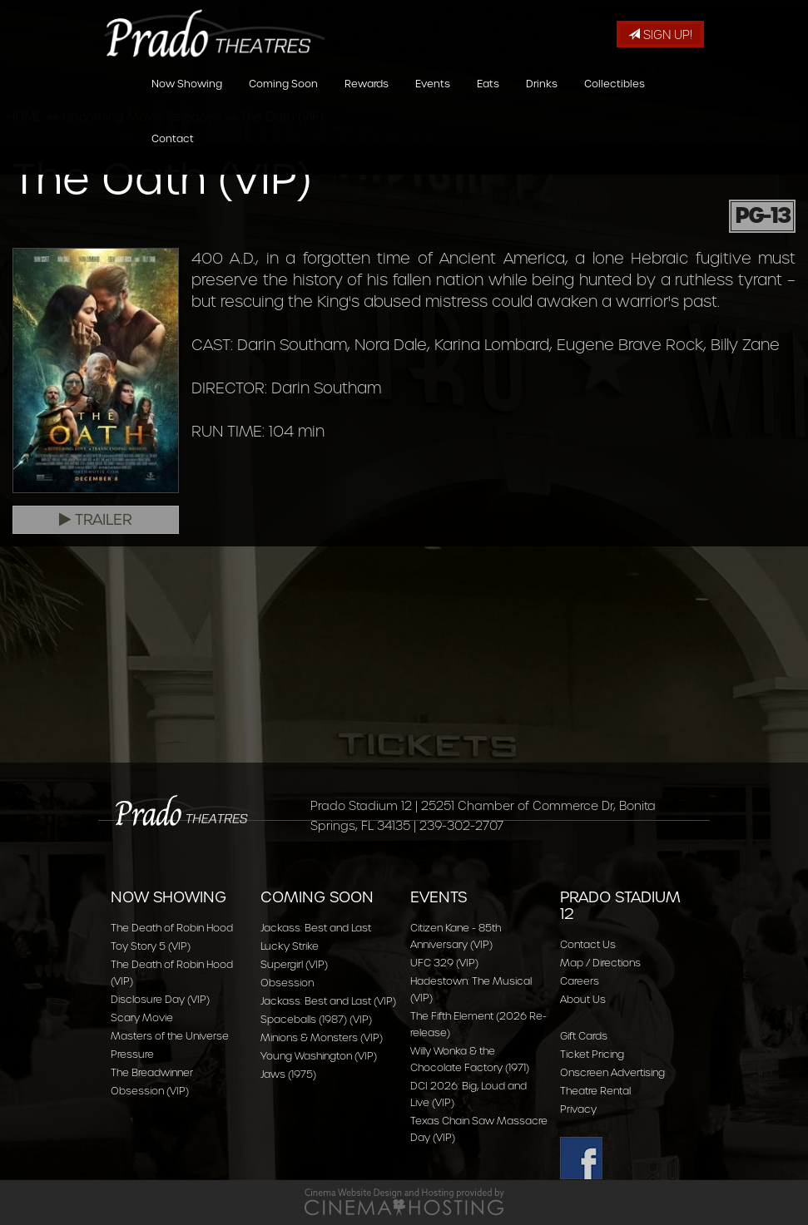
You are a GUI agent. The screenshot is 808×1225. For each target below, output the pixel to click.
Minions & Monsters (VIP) (321, 1037)
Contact (172, 158)
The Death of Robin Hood (172, 928)
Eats (488, 103)
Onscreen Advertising (612, 1072)
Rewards (367, 103)
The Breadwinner (152, 1072)
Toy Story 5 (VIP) (151, 946)
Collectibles (614, 103)
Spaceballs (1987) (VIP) (316, 1019)
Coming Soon (283, 103)
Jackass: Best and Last (315, 928)
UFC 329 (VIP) (444, 963)
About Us (583, 999)
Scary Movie (142, 1017)
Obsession (287, 983)
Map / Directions (600, 963)
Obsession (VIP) (150, 1091)
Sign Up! (660, 35)
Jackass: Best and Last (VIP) (328, 1001)
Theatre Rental (595, 1091)
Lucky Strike (289, 946)
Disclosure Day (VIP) (160, 999)
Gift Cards (583, 1036)
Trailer (95, 520)
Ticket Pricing (592, 1054)
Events (432, 103)
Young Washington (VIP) (318, 1056)
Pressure (132, 1054)
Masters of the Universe (170, 1036)
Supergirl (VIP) (294, 964)
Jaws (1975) (288, 1074)
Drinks (542, 103)
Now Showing (186, 103)
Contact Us (588, 944)
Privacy (578, 1109)
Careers (579, 981)
